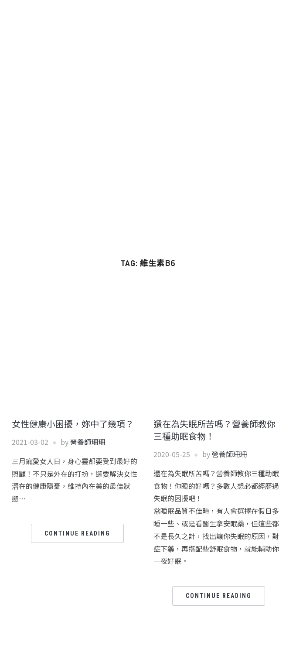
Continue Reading (77, 533)
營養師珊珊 (87, 442)
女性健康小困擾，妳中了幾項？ (73, 423)
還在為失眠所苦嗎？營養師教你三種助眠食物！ (214, 429)
